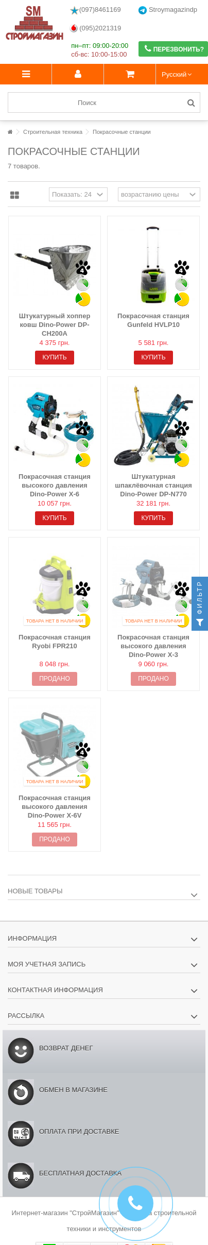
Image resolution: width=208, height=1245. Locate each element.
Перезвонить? (174, 48)
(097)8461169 (95, 10)
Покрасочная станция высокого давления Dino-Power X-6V (55, 806)
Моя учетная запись (46, 964)
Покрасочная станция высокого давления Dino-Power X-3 (153, 646)
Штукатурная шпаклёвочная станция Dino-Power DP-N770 (153, 485)
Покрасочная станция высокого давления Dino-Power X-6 (55, 485)
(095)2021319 (96, 28)
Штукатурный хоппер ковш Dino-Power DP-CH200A (55, 324)
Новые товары (35, 891)
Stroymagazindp (167, 10)
